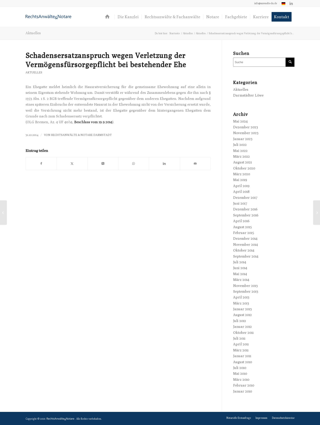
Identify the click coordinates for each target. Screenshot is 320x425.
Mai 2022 (240, 151)
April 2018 (241, 191)
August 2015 (242, 227)
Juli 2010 (239, 368)
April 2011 (241, 344)
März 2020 (241, 174)
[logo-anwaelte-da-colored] (48, 17)
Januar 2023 (242, 139)
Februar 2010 (243, 385)
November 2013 (245, 286)
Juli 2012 (239, 321)
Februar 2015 (243, 233)
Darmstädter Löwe (248, 95)
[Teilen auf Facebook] (41, 163)
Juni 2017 (240, 203)
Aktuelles (33, 33)
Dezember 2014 (245, 238)
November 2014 (245, 244)
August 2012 (242, 315)
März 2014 (241, 280)
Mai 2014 (240, 274)
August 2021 (242, 162)
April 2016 (241, 221)
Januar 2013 (242, 309)
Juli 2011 (239, 338)
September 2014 (245, 256)
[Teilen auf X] (72, 163)
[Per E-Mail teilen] (195, 163)
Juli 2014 (239, 262)
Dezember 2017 (245, 197)
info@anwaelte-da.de (265, 3)
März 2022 (241, 156)
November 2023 (245, 133)
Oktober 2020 (244, 168)
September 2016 (245, 215)
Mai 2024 (240, 121)
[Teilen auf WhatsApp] (133, 163)
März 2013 (241, 303)
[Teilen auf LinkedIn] (164, 163)
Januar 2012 (242, 326)
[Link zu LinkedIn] (291, 3)
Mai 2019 (240, 180)
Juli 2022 (240, 145)
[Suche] (263, 62)
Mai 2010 (240, 373)
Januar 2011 (242, 356)
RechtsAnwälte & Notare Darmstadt (81, 135)
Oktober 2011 (243, 332)
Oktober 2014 (243, 250)
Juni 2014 (240, 268)
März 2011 (240, 350)
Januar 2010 (242, 391)
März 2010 (241, 379)
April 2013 (241, 297)
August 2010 (242, 362)
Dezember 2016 (245, 209)
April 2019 (241, 186)
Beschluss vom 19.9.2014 (93, 122)
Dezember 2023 (245, 127)
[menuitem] (265, 3)
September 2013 (245, 291)
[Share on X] (103, 163)
